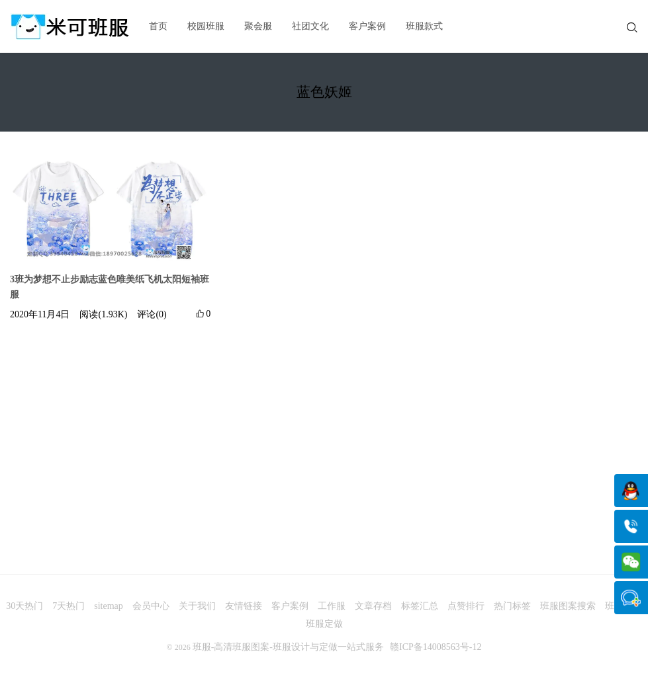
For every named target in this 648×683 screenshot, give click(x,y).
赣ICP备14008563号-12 (435, 647)
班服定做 (324, 624)
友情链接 (243, 606)
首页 (158, 26)
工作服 (332, 606)
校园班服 (205, 26)
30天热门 (24, 606)
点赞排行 (466, 606)
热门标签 (512, 606)
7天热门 (68, 606)
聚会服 (258, 26)
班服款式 (424, 26)
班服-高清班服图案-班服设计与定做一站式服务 (288, 647)
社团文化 (310, 26)
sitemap (108, 606)
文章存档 (373, 606)
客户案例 (367, 26)
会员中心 (150, 606)
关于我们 (197, 606)
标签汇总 (419, 606)
